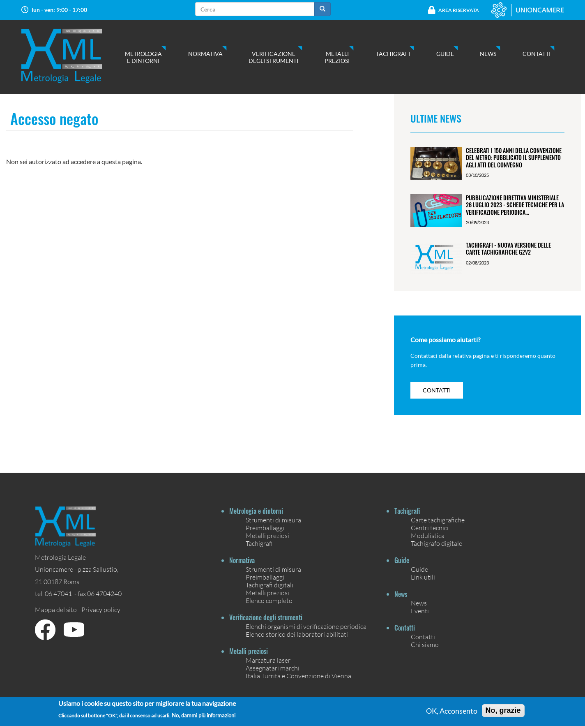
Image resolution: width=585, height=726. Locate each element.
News (488, 53)
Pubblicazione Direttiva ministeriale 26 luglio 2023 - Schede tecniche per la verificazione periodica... (515, 204)
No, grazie (503, 712)
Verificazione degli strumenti (273, 57)
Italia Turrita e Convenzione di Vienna (298, 676)
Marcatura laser (268, 660)
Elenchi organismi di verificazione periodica (306, 626)
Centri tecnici (430, 527)
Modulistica (428, 535)
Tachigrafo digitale (436, 543)
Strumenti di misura (273, 520)
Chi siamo (425, 644)
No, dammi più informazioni (203, 718)
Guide (445, 53)
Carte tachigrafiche (438, 520)
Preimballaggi (265, 527)
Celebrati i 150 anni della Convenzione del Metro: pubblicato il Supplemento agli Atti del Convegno (514, 157)
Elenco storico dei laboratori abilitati (297, 634)
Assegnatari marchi (272, 668)
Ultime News (435, 118)
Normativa (205, 53)
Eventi (420, 611)
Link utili (423, 577)
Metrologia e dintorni (143, 57)
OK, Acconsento (451, 712)
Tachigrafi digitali (269, 585)
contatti (437, 390)
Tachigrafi (393, 53)
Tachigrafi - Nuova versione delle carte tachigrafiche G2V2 (508, 248)
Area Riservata (458, 10)
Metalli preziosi (337, 57)
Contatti (536, 53)
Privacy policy (100, 609)
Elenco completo (269, 600)
